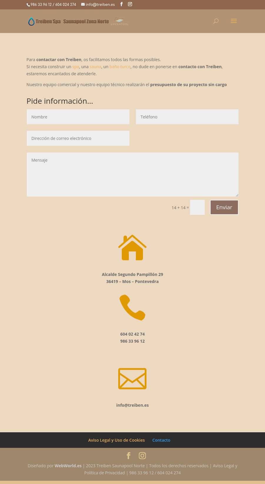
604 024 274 (65, 5)
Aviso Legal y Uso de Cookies (116, 443)
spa (75, 66)
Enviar (224, 207)
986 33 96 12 (41, 5)
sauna (95, 66)
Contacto (161, 443)
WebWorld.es (68, 469)
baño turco (119, 66)
